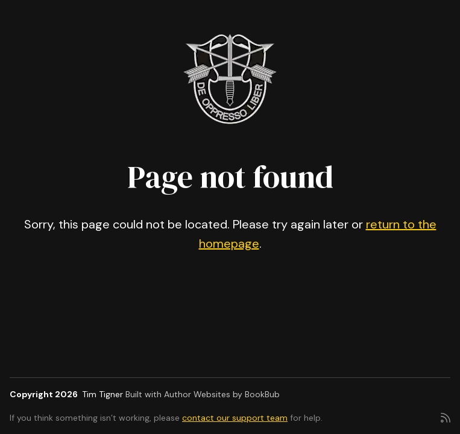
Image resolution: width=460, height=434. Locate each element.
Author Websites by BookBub (222, 394)
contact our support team (235, 417)
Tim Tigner (102, 394)
